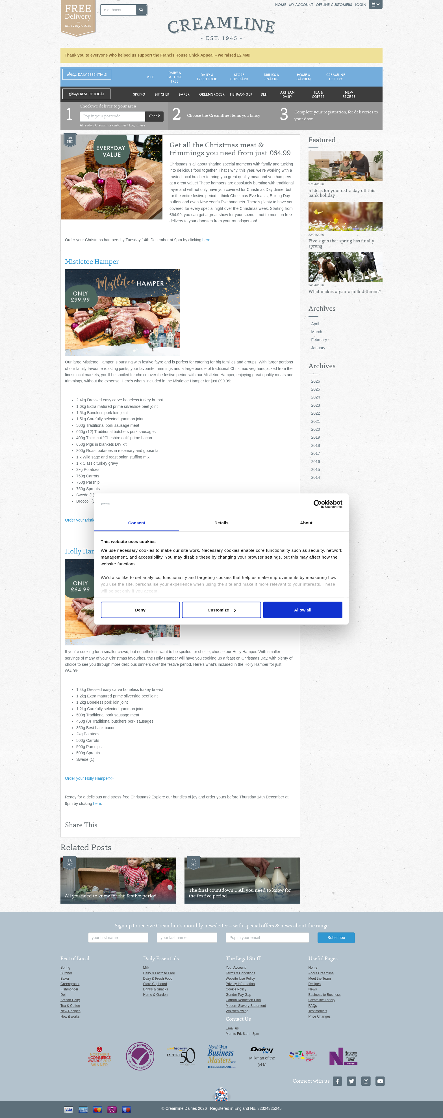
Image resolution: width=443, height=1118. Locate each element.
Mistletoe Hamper (92, 262)
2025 (315, 389)
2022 (315, 413)
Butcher (162, 94)
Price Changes (320, 1016)
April (315, 324)
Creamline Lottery (335, 76)
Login (360, 4)
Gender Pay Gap (238, 995)
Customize (222, 609)
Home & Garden (303, 76)
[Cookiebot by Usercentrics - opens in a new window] (317, 504)
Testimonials (318, 1011)
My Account (301, 4)
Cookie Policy (236, 989)
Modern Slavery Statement (246, 1006)
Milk (150, 76)
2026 (315, 381)
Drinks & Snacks (271, 76)
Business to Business (325, 995)
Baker (184, 94)
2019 (315, 437)
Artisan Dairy (287, 94)
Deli (264, 94)
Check (154, 117)
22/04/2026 (316, 234)
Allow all (302, 609)
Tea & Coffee (318, 94)
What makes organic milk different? (345, 292)
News (313, 989)
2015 (315, 469)
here (206, 240)
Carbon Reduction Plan (243, 1000)
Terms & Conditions (240, 973)
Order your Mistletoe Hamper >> (93, 520)
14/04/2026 (316, 285)
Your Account (236, 968)
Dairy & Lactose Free (175, 76)
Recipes (315, 984)
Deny (140, 609)
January (318, 348)
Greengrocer (212, 94)
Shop (87, 74)
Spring (139, 94)
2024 (315, 397)
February (319, 339)
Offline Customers (334, 4)
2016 (315, 461)
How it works (70, 1016)
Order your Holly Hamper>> (89, 778)
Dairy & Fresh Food (207, 76)
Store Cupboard (239, 76)
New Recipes (349, 94)
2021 (315, 421)
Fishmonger (241, 94)
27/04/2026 (316, 184)
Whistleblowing (237, 1011)
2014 (315, 477)
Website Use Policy (240, 979)
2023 (315, 405)
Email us (232, 1028)
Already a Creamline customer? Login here (112, 125)
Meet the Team (320, 979)
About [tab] (306, 522)
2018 (315, 445)
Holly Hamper (86, 552)
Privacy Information (240, 984)
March (316, 331)
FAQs (313, 1006)
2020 (315, 429)
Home (280, 4)
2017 (315, 453)
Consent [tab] (137, 522)
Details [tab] (221, 522)
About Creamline (321, 973)
